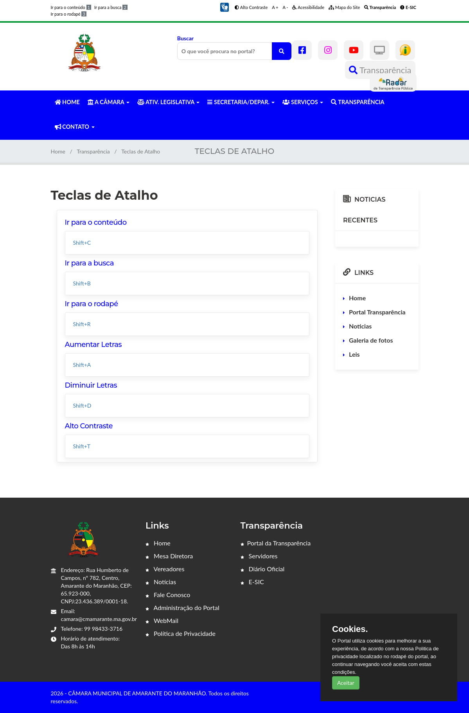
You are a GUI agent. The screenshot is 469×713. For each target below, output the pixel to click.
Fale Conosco (168, 594)
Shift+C (82, 242)
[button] (224, 6)
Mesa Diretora (169, 556)
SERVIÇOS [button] (302, 102)
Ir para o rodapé (68, 13)
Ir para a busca (111, 7)
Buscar (234, 47)
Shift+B (82, 283)
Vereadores (165, 568)
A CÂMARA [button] (108, 102)
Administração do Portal (182, 607)
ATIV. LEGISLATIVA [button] (168, 102)
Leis (354, 354)
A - (285, 7)
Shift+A (82, 364)
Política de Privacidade (181, 633)
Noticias (360, 326)
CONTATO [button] (75, 126)
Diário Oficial (263, 568)
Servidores (259, 556)
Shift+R (82, 324)
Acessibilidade (308, 7)
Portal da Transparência (276, 543)
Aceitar (345, 682)
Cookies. (350, 629)
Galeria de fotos (371, 340)
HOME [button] (67, 102)
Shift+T (82, 446)
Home (58, 151)
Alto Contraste (251, 7)
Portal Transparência (377, 312)
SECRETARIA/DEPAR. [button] (241, 102)
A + (275, 7)
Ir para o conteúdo (71, 7)
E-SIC (252, 581)
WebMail (162, 620)
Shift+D (82, 405)
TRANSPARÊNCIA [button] (357, 102)
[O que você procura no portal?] (281, 51)
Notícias (161, 581)
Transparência (380, 70)
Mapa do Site (344, 7)
